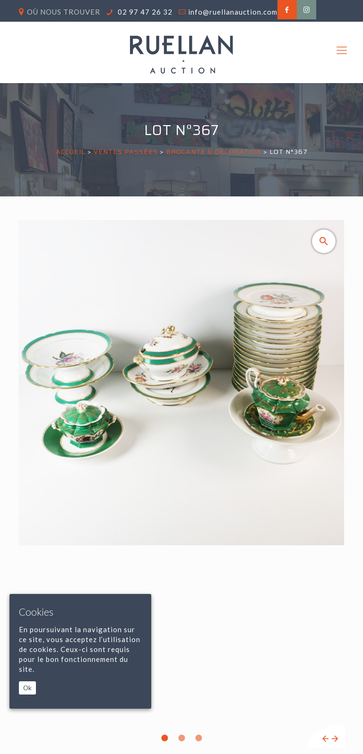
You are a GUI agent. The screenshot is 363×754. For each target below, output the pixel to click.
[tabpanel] (181, 484)
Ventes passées (126, 151)
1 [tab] (164, 738)
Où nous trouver (63, 12)
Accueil (71, 151)
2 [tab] (181, 738)
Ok (27, 688)
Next (335, 738)
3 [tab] (198, 738)
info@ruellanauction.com (232, 12)
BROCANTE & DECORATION (213, 151)
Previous (325, 738)
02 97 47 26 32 (144, 12)
